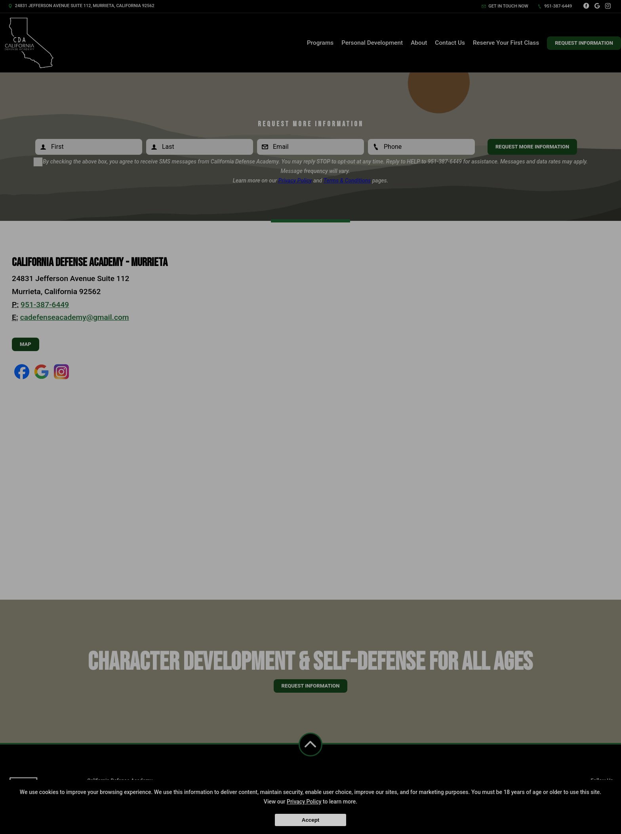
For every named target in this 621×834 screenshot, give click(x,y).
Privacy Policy (304, 801)
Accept (310, 820)
